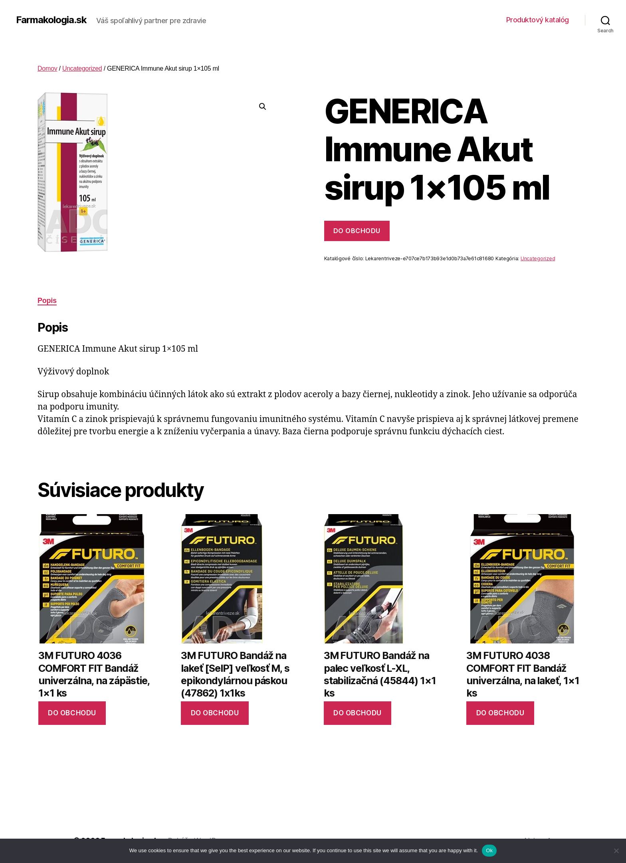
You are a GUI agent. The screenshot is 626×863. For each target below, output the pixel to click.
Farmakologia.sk (51, 20)
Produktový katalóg (537, 20)
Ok (489, 850)
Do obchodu (356, 231)
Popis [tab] (47, 301)
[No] (616, 851)
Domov (47, 68)
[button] (263, 106)
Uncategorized (82, 68)
